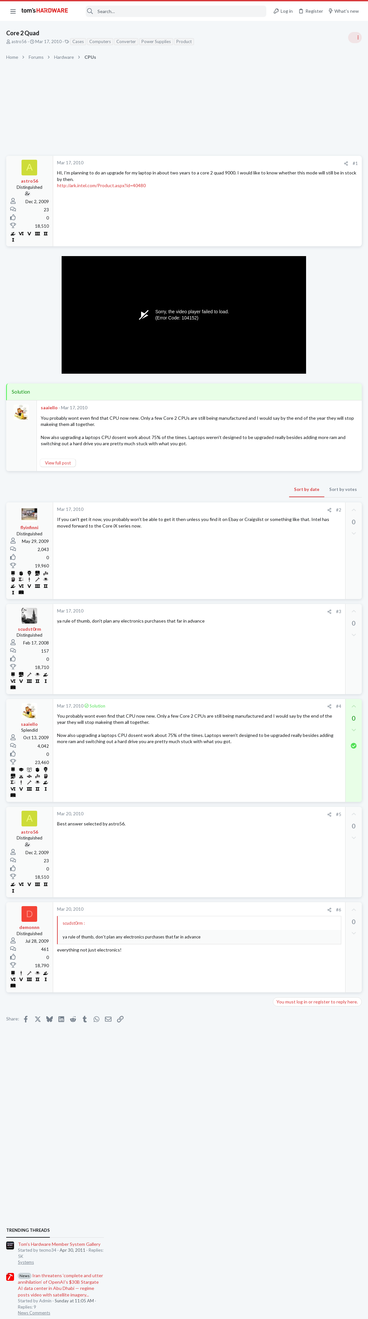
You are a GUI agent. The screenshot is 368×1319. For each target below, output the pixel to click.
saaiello (49, 407)
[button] (13, 11)
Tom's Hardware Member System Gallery (316, 369)
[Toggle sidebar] (354, 37)
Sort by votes (238, 495)
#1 (250, 163)
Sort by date (202, 495)
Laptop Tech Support (295, 720)
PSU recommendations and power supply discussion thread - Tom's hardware (315, 495)
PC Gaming (286, 475)
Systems (283, 387)
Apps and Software (293, 867)
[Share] (241, 163)
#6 (234, 916)
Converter (126, 41)
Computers (100, 41)
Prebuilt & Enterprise (295, 911)
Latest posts (279, 688)
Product (184, 41)
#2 (234, 516)
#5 (234, 820)
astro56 (19, 41)
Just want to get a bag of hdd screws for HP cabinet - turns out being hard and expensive (315, 887)
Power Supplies (156, 41)
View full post (58, 469)
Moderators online (287, 928)
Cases (78, 41)
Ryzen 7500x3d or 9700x (310, 765)
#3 (234, 617)
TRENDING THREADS (285, 355)
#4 (234, 712)
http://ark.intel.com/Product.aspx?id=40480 (101, 185)
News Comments (291, 437)
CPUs (280, 778)
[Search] (172, 11)
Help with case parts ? (307, 791)
